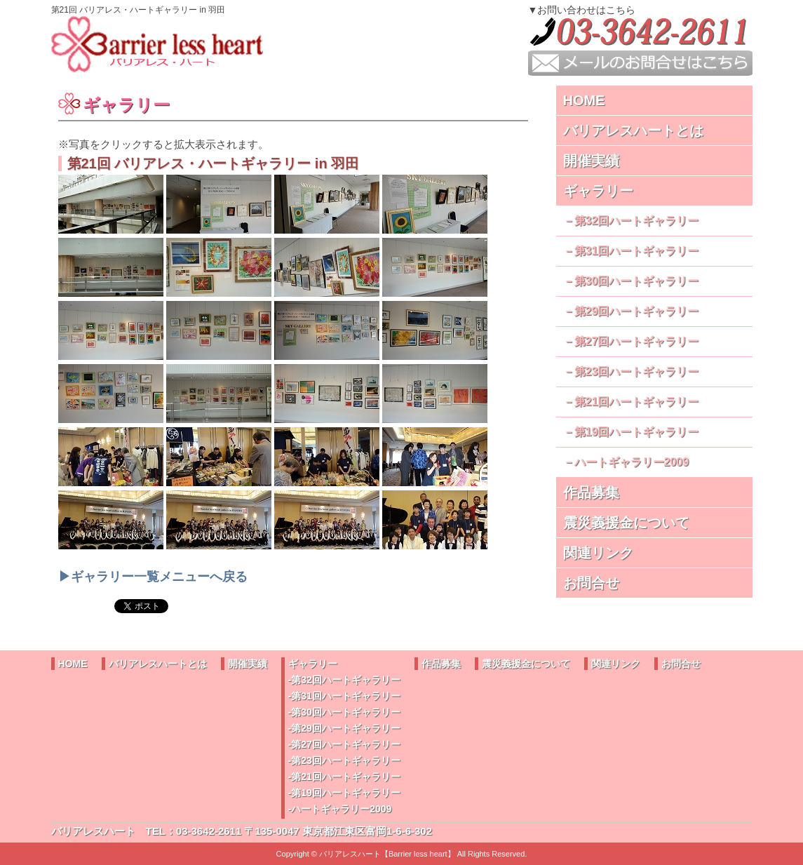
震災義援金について (626, 522)
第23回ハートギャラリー (636, 371)
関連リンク (598, 553)
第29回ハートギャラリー (636, 311)
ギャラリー (598, 191)
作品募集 (591, 492)
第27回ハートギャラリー (636, 341)
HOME (584, 100)
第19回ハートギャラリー (636, 432)
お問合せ (591, 583)
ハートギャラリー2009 (631, 462)
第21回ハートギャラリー (636, 402)
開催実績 (591, 160)
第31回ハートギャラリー (636, 251)
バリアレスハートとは (633, 130)
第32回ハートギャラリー (636, 221)
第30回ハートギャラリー (636, 281)
